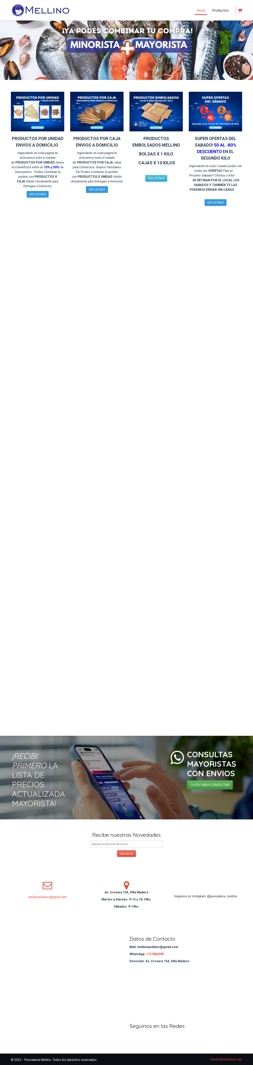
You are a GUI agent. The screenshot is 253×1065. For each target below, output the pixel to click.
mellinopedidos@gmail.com (47, 897)
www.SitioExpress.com (226, 1059)
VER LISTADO (37, 194)
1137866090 (155, 954)
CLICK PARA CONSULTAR (209, 785)
